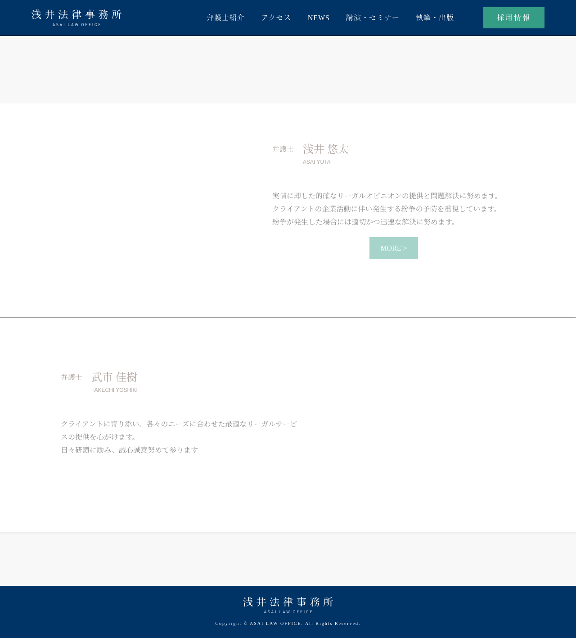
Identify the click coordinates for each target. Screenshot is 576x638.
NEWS (319, 18)
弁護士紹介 (226, 18)
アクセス (276, 18)
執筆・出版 (435, 18)
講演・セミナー (373, 18)
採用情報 (514, 18)
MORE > (393, 248)
